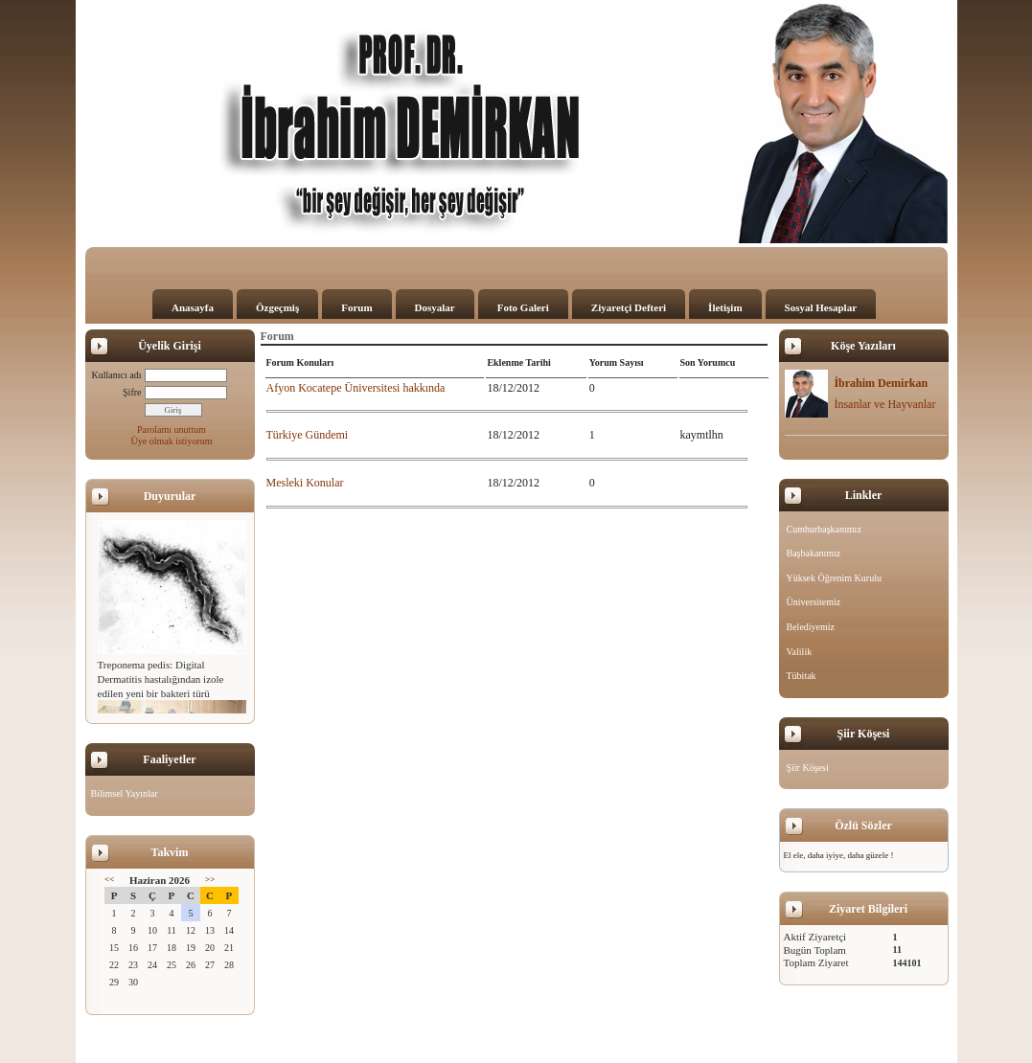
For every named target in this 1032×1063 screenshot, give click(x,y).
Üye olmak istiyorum (172, 441)
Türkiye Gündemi (307, 434)
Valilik (800, 651)
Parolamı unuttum (171, 429)
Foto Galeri (523, 307)
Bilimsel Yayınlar (124, 793)
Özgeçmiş (277, 307)
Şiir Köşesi (808, 767)
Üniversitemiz (814, 602)
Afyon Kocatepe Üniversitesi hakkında (356, 388)
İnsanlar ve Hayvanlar (884, 404)
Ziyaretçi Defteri (628, 307)
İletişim (725, 307)
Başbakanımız (814, 553)
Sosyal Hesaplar (821, 307)
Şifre (132, 392)
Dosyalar (435, 307)
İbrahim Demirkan (881, 383)
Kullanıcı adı (117, 375)
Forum (356, 307)
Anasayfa (193, 307)
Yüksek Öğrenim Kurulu (834, 578)
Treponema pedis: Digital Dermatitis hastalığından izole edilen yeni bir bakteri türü (161, 679)
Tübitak (801, 675)
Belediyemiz (811, 627)
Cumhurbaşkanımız (824, 529)
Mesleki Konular (305, 482)
